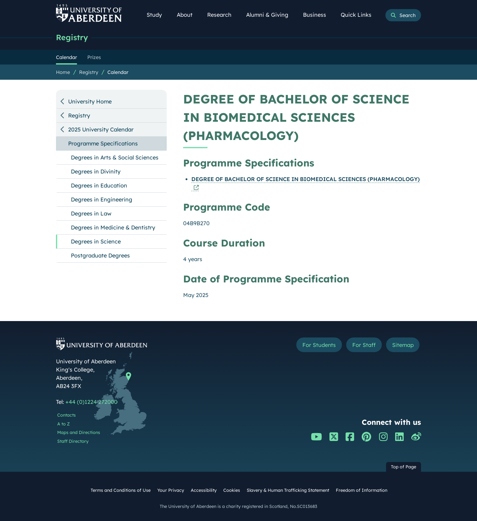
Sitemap (402, 344)
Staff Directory (73, 441)
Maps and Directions (78, 432)
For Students (319, 344)
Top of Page (403, 467)
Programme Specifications (103, 143)
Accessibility (204, 490)
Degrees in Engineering (101, 199)
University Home (90, 101)
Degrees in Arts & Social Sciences (114, 157)
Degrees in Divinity (95, 171)
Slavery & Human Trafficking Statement (288, 490)
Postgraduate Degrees (100, 255)
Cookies (231, 490)
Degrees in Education (99, 185)
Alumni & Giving (270, 14)
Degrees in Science (96, 241)
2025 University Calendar (101, 129)
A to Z (63, 424)
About (188, 14)
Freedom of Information (361, 490)
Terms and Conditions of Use (121, 490)
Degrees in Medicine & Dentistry (113, 227)
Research (222, 14)
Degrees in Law (91, 213)
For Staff (363, 344)
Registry (72, 37)
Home (63, 72)
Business (318, 14)
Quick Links (359, 14)
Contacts (66, 415)
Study (158, 14)
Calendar (117, 72)
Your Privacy (170, 490)
